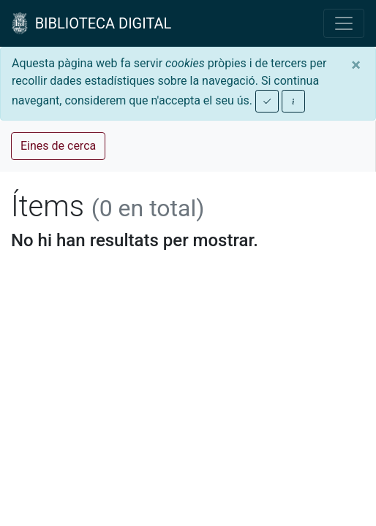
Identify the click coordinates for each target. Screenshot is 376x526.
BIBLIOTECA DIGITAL (91, 23)
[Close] (355, 65)
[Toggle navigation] (343, 23)
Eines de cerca (58, 146)
